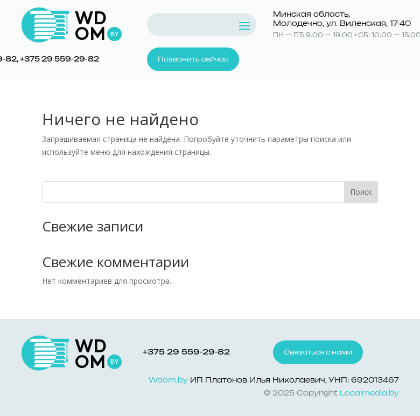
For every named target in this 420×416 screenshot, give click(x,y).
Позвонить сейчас (193, 59)
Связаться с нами (318, 352)
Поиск (361, 192)
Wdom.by (168, 380)
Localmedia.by (369, 393)
